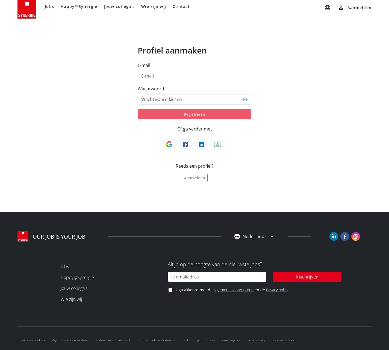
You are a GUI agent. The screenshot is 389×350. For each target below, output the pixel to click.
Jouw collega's (119, 6)
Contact (181, 6)
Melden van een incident (111, 340)
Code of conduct (284, 340)
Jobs (49, 6)
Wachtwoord (151, 89)
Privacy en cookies (31, 340)
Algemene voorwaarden (234, 289)
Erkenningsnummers (199, 340)
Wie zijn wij (153, 6)
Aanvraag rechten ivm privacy (243, 340)
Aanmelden (194, 177)
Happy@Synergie (79, 6)
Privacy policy (277, 289)
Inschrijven (307, 277)
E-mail (144, 65)
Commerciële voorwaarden (157, 340)
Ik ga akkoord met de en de (231, 289)
